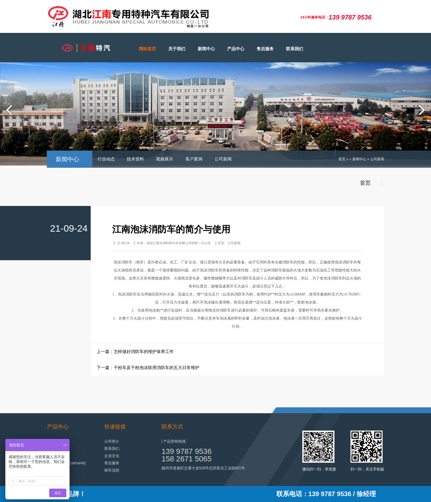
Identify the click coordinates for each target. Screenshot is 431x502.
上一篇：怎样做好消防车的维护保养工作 (135, 351)
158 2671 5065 (187, 459)
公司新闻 (223, 159)
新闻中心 (206, 49)
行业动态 (106, 159)
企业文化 (111, 456)
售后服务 (265, 49)
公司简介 (111, 441)
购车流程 (111, 470)
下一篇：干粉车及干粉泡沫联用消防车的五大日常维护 (148, 367)
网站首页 (147, 49)
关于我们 (176, 49)
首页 (341, 159)
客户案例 (194, 159)
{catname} (77, 463)
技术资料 (135, 159)
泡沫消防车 (123, 262)
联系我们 (294, 49)
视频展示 (164, 159)
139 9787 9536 (187, 451)
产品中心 (235, 49)
